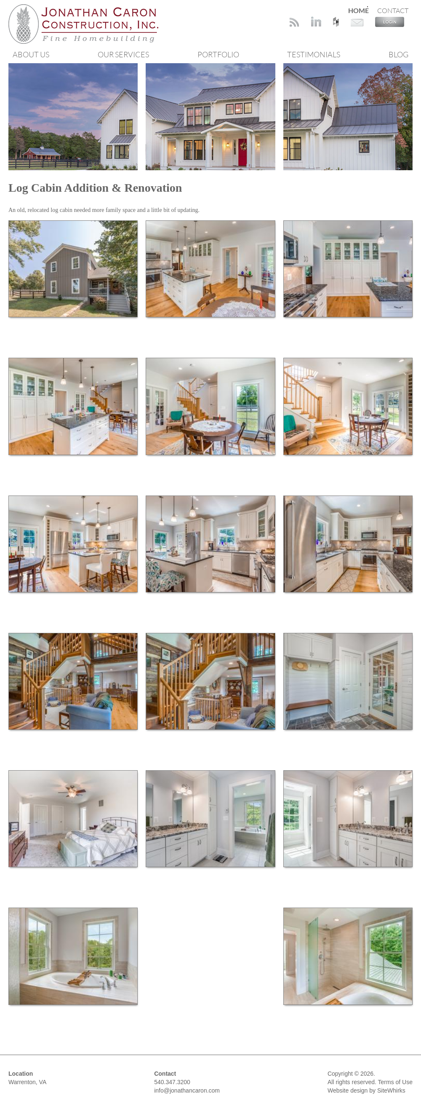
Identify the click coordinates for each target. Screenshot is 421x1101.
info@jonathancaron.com (187, 1090)
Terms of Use (395, 1082)
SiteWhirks (391, 1090)
